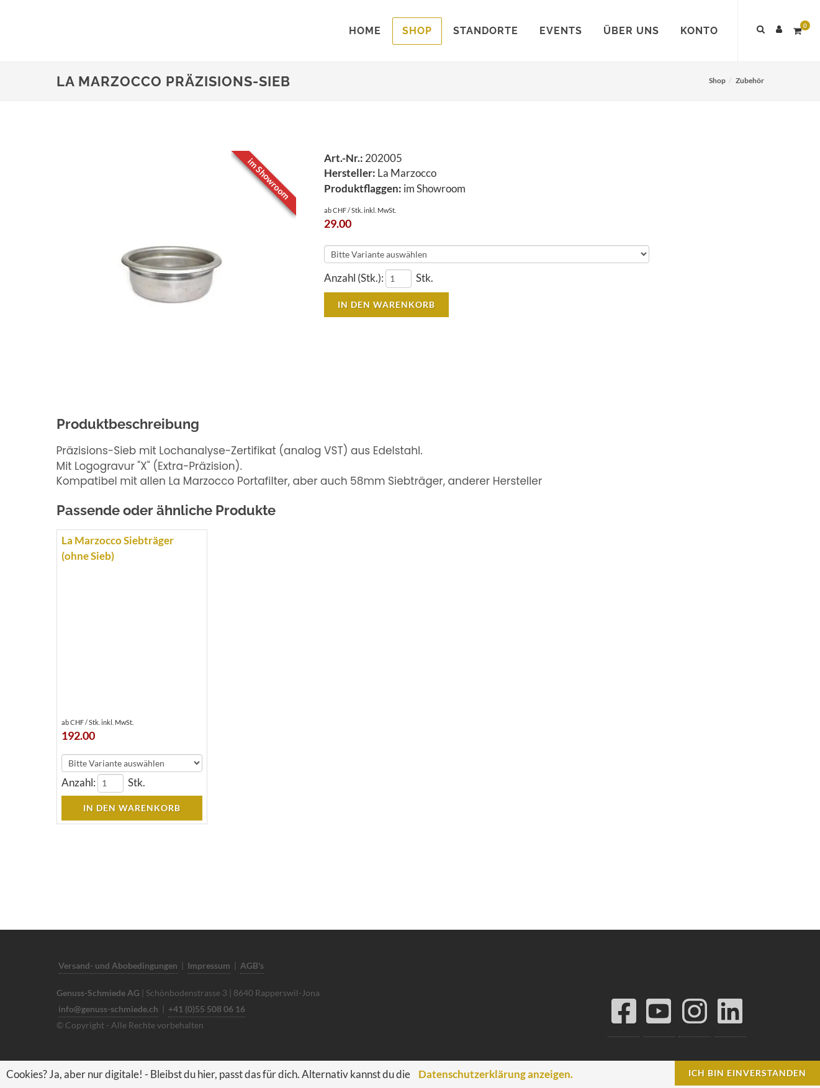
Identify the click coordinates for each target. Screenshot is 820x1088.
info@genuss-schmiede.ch (108, 1009)
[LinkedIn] (730, 1014)
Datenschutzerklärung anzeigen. (495, 1074)
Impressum (208, 965)
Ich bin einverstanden (747, 1073)
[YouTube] (659, 1014)
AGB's (252, 965)
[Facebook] (623, 1014)
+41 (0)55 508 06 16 (206, 1009)
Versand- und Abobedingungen (118, 965)
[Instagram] (694, 1014)
